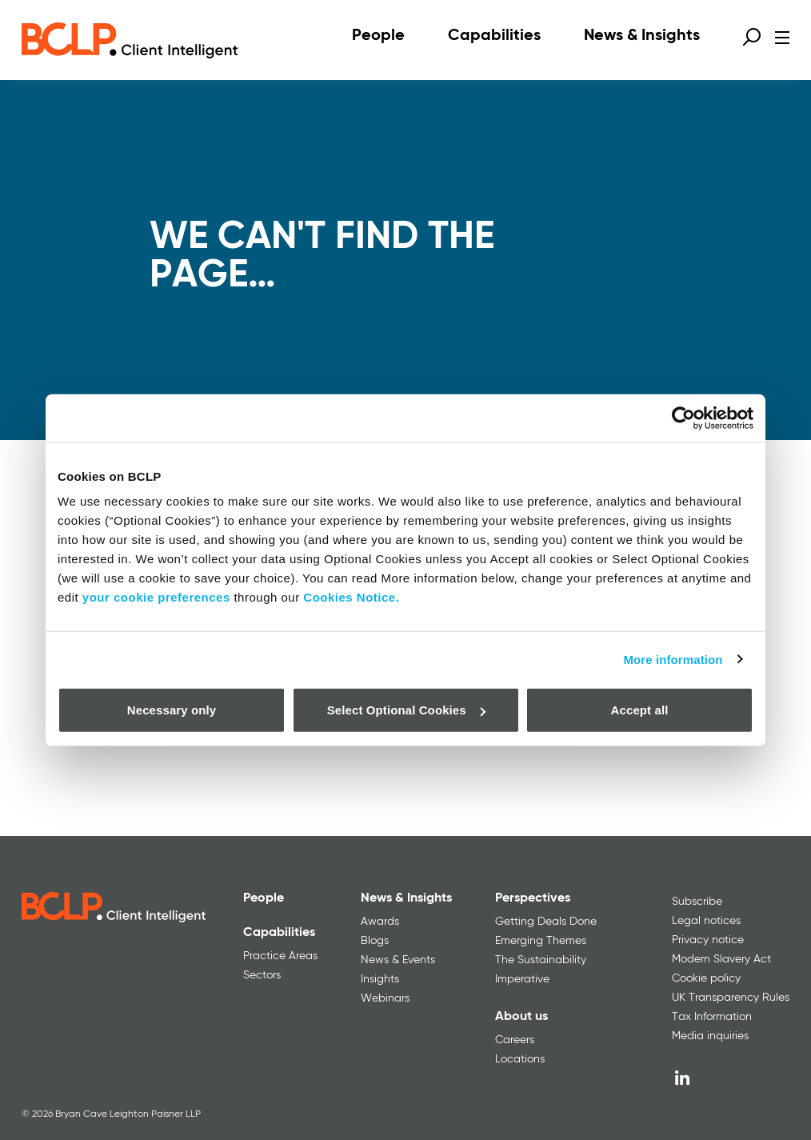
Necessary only (171, 710)
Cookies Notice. (351, 597)
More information (672, 659)
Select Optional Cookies (406, 710)
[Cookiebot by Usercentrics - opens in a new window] (683, 418)
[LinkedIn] (682, 1077)
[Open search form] (752, 37)
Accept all (640, 710)
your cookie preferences (156, 597)
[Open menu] (782, 37)
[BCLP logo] (130, 40)
